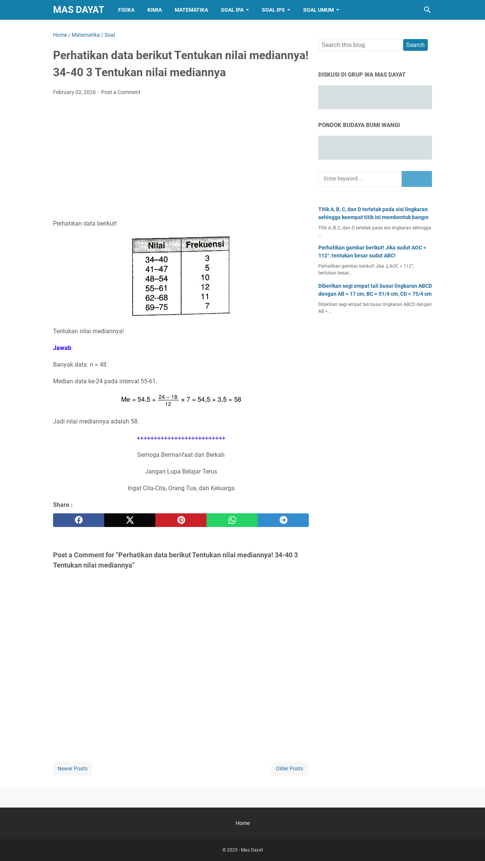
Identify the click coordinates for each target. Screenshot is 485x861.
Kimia (154, 10)
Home (243, 823)
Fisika (126, 10)
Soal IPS (273, 10)
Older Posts (289, 768)
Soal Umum (318, 10)
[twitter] (129, 520)
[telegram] (283, 520)
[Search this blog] (427, 9)
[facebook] (78, 520)
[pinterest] (181, 520)
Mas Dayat (78, 9)
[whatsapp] (232, 520)
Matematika (191, 10)
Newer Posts (73, 768)
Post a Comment (121, 92)
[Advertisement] (181, 158)
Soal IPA (232, 10)
